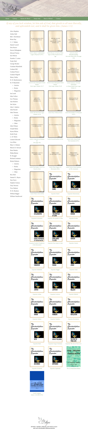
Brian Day (13, 39)
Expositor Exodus (73, 218)
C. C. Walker (14, 42)
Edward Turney (14, 53)
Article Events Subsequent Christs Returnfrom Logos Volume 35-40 (55, 84)
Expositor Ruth (37, 343)
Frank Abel (13, 61)
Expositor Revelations (73, 319)
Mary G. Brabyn (15, 145)
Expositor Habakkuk (37, 269)
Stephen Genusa (15, 183)
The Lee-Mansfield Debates (73, 368)
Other (16, 123)
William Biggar (14, 193)
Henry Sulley (14, 77)
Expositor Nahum (37, 319)
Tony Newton (14, 185)
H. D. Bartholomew (16, 80)
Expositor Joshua (37, 294)
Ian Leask (13, 93)
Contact (58, 18)
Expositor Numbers (55, 319)
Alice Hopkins (14, 31)
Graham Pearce (14, 72)
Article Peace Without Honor (55, 112)
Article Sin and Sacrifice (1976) (55, 139)
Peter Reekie (14, 150)
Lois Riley (13, 142)
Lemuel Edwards (15, 139)
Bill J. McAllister (15, 37)
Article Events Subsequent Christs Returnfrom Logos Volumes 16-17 (37, 84)
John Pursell (13, 110)
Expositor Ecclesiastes (36, 218)
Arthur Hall (13, 34)
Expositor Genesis (73, 243)
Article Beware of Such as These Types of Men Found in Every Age (55, 54)
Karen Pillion (14, 131)
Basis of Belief (48, 18)
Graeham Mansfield (16, 66)
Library (15, 18)
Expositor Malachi (73, 294)
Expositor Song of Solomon (55, 343)
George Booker (14, 64)
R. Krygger (13, 156)
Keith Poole (13, 134)
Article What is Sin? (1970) (37, 193)
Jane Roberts (14, 101)
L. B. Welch (13, 137)
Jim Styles (13, 104)
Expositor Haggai (55, 269)
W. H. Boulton (14, 191)
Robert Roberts (14, 161)
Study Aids (37, 18)
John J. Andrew (14, 107)
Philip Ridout (14, 153)
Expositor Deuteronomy (73, 193)
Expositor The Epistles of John (55, 218)
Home (7, 18)
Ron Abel (13, 174)
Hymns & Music (25, 18)
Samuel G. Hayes (15, 177)
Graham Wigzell (15, 74)
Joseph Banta (14, 129)
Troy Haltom (14, 188)
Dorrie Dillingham (15, 50)
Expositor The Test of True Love (73, 343)
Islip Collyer (14, 96)
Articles (16, 85)
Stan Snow (13, 180)
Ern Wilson (13, 55)
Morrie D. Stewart (15, 147)
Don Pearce (13, 47)
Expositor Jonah (73, 269)
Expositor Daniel (55, 193)
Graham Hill (14, 69)
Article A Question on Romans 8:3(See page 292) (37, 140)
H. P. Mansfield (14, 83)
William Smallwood (16, 196)
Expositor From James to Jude (55, 243)
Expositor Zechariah (37, 368)
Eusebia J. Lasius (15, 58)
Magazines (17, 91)
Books (16, 88)
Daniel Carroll (14, 45)
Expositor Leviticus (55, 294)
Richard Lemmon (15, 158)
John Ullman (14, 126)
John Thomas (14, 112)
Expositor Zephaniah (55, 368)
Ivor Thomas (14, 99)
